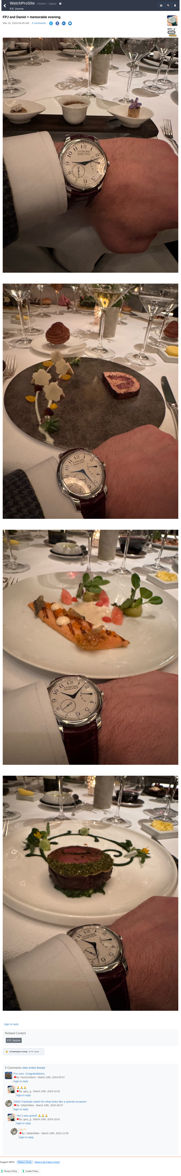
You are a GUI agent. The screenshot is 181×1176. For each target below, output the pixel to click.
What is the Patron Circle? (47, 1162)
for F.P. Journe (23, 1051)
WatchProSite (22, 3)
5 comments (39, 23)
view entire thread (33, 1067)
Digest (52, 3)
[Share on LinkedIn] (64, 23)
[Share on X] (51, 23)
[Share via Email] (70, 23)
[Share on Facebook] (57, 23)
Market (42, 3)
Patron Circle (25, 1162)
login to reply (11, 1024)
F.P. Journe (13, 1040)
